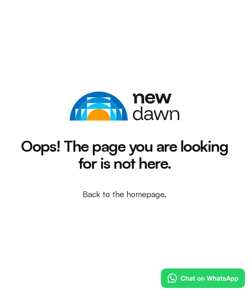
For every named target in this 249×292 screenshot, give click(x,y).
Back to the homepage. (124, 194)
